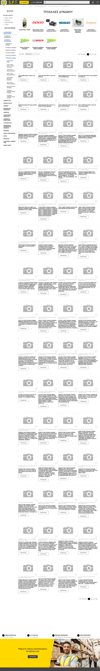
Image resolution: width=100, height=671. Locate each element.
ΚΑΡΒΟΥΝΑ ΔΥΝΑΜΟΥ (10, 50)
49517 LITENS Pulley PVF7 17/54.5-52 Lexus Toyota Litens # (87, 105)
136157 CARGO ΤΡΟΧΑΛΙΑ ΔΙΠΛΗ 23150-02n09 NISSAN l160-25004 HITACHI (67, 208)
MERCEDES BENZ (9, 22)
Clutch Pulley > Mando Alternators (11, 74)
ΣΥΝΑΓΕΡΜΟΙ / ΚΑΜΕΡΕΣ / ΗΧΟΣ (10, 142)
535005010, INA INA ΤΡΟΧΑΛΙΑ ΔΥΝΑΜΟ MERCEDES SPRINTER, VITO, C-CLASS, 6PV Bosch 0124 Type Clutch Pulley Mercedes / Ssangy (28, 136)
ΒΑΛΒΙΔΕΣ (6, 106)
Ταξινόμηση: (22, 54)
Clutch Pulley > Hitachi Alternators (11, 70)
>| (95, 54)
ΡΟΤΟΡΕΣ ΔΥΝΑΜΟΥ (10, 52)
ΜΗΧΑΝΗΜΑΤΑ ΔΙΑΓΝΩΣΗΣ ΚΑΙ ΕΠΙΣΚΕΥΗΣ (7, 127)
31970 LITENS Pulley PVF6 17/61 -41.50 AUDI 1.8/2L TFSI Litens (67, 105)
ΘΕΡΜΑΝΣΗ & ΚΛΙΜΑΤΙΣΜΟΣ (7, 119)
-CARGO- (7, 24)
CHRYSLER (7, 20)
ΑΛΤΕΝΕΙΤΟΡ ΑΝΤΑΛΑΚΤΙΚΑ (54, 6)
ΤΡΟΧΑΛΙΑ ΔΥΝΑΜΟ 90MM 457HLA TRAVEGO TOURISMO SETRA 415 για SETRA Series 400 (86, 173)
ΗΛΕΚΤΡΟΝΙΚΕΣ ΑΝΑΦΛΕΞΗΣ (7, 116)
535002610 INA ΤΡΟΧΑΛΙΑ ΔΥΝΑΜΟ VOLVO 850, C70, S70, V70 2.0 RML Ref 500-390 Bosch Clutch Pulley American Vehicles (27, 471)
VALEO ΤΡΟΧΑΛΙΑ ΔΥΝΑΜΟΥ (11, 87)
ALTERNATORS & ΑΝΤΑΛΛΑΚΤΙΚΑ (40, 6)
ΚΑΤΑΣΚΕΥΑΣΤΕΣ (8, 123)
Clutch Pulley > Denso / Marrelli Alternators (10, 66)
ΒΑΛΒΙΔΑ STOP (7, 100)
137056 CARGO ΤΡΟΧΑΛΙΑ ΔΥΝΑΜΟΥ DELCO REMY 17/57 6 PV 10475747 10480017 (27, 246)
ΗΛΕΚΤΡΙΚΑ (6, 112)
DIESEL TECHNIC (9, 18)
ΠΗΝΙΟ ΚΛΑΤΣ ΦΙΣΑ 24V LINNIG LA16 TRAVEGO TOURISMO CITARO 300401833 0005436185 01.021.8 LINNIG (28, 208)
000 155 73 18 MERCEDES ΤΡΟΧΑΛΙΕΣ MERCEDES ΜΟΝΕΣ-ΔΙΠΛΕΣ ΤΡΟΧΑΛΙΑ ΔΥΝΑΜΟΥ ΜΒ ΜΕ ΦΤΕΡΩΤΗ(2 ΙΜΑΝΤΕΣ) (27, 173)
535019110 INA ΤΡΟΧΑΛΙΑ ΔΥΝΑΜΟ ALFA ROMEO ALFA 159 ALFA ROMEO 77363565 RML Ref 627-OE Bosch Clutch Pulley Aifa (47, 507)
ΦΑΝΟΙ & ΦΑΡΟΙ (7, 145)
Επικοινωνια (33, 656)
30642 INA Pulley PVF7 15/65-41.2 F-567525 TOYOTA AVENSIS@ (46, 105)
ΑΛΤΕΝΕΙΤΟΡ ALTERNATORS (7, 37)
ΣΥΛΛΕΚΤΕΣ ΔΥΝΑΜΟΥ (10, 55)
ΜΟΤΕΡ (5, 136)
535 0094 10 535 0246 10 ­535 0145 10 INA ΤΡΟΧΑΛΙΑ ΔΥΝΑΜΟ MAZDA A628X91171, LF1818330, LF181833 (27, 396)
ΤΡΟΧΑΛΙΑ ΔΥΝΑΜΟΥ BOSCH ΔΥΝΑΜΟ (11, 91)
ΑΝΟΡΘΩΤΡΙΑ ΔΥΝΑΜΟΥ (8, 44)
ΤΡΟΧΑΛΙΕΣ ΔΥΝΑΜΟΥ (65, 6)
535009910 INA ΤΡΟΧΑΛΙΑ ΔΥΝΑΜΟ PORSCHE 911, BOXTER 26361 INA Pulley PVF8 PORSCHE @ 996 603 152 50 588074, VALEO (87, 471)
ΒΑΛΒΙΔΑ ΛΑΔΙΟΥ (8, 103)
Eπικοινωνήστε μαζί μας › (85, 637)
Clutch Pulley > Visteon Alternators (11, 83)
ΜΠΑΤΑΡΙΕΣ (6, 138)
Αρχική (31, 6)
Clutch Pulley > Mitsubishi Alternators (10, 79)
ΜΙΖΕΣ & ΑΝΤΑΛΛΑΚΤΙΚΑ (9, 133)
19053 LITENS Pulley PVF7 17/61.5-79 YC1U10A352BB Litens (67, 76)
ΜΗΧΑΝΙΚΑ (6, 130)
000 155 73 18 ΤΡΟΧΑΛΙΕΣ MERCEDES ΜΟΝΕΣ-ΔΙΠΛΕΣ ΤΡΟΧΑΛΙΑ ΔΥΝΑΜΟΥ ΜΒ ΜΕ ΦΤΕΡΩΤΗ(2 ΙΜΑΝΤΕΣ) (87, 136)
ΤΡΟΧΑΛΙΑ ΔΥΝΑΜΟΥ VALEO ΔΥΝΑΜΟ (11, 97)
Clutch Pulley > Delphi (10, 61)
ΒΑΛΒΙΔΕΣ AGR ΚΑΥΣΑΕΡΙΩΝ (7, 109)
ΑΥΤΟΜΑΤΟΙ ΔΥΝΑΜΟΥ (10, 47)
